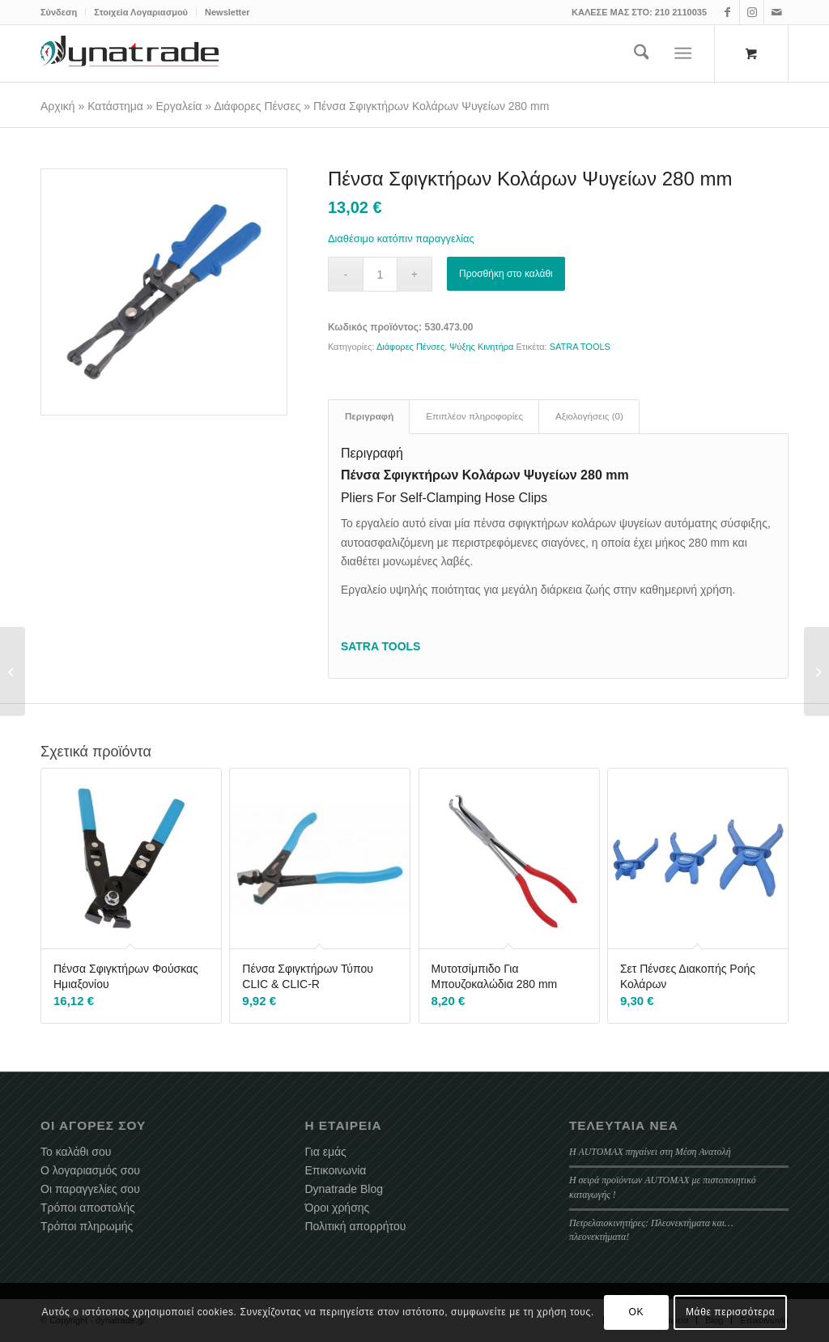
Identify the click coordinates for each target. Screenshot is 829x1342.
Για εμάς (325, 1151)
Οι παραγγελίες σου (90, 1188)
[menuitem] (63, 12)
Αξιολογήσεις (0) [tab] (589, 416)
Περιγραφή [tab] (369, 416)
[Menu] (683, 53)
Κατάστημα (115, 106)
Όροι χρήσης (336, 1207)
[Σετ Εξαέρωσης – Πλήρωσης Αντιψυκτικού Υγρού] (816, 671)
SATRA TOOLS (580, 346)
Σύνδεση (58, 12)
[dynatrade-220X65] (129, 53)
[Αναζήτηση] (641, 53)
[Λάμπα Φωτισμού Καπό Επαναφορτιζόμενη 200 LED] (12, 671)
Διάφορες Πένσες (257, 106)
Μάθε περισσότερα (730, 1312)
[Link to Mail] (776, 12)
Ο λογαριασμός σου (90, 1170)
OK (636, 1312)
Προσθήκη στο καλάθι (506, 273)
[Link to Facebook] (727, 12)
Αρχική (57, 106)
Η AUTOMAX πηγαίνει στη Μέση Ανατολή (650, 1151)
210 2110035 (681, 12)
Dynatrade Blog (343, 1188)
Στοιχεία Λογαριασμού (141, 12)
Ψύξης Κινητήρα (481, 346)
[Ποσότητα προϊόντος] (380, 274)
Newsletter (227, 12)
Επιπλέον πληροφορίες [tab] (474, 416)
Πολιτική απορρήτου (355, 1226)
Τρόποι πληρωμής (86, 1226)
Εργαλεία (179, 106)
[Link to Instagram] (751, 12)
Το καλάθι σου (75, 1151)
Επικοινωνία (335, 1170)
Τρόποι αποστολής (87, 1207)
